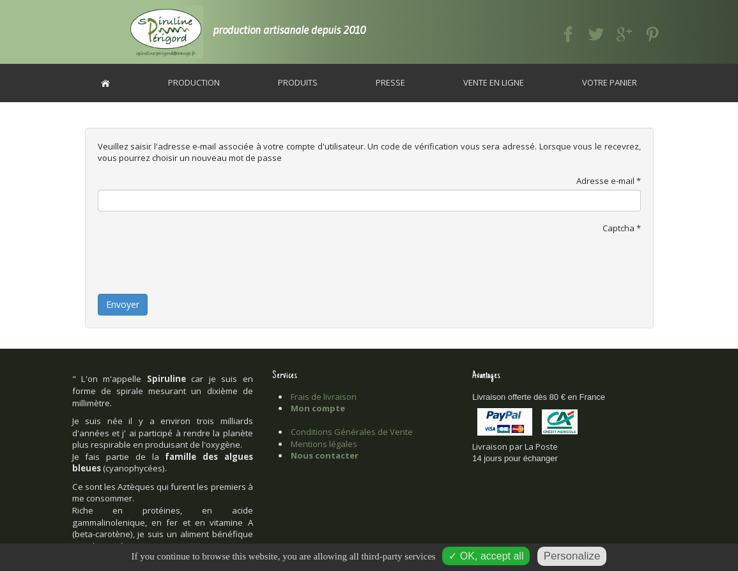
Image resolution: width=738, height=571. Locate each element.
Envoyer (122, 304)
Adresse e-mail (608, 181)
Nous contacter (324, 455)
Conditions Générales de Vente (352, 432)
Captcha (622, 228)
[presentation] (195, 262)
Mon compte (318, 408)
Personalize (572, 556)
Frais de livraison (324, 396)
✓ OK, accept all (486, 556)
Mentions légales (324, 444)
